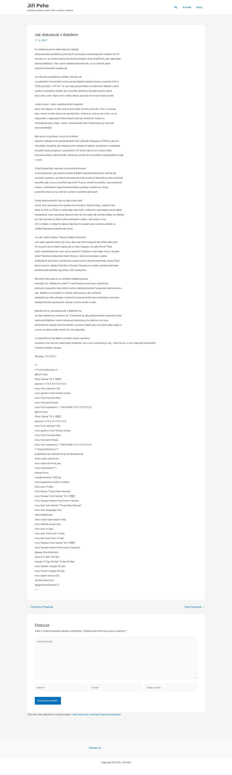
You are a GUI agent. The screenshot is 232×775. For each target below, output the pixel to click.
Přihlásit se (95, 747)
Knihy (199, 7)
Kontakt (187, 7)
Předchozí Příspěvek (40, 607)
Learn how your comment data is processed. (96, 714)
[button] (176, 7)
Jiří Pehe (38, 5)
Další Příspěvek (194, 607)
